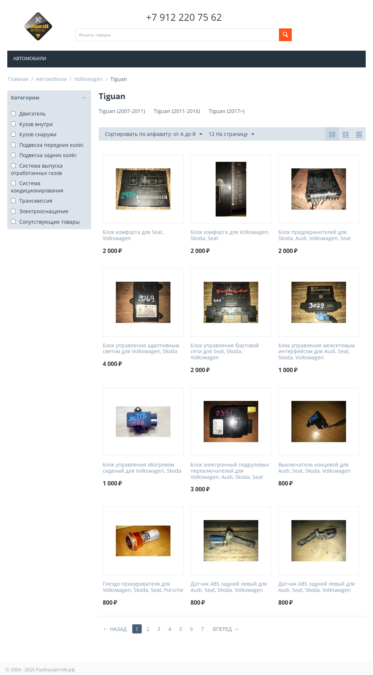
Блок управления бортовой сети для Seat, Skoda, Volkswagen (225, 352)
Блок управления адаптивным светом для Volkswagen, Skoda (141, 349)
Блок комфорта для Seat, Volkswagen (133, 235)
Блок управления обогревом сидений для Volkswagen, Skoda (142, 468)
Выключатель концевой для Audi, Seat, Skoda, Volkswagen (314, 468)
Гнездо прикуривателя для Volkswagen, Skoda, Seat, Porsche (143, 587)
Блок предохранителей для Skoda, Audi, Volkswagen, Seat (314, 235)
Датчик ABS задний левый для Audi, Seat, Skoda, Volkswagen (229, 587)
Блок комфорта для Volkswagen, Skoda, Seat (230, 235)
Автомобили (29, 58)
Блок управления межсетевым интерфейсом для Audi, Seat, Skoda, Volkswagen (316, 352)
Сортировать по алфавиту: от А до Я (153, 134)
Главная (18, 78)
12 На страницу (231, 134)
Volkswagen (88, 78)
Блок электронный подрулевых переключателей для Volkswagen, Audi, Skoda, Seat (230, 471)
